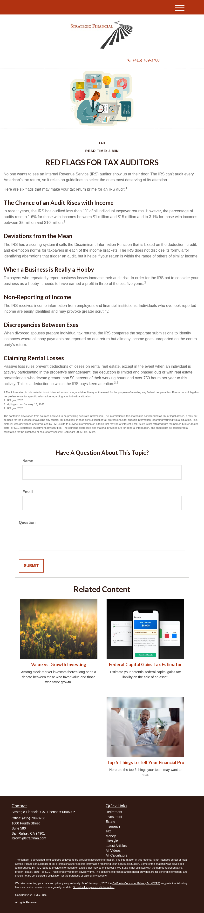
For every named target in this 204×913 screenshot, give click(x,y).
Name (27, 461)
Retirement (114, 812)
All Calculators (116, 855)
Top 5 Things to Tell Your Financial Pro (145, 762)
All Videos (113, 850)
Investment (114, 817)
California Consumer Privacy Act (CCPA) (136, 883)
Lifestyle (112, 841)
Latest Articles (116, 846)
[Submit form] (31, 566)
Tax (108, 831)
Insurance (113, 826)
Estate (110, 821)
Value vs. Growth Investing (58, 664)
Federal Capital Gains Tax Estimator (145, 664)
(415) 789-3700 (143, 60)
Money (111, 836)
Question (27, 522)
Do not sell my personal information (93, 887)
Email (27, 492)
